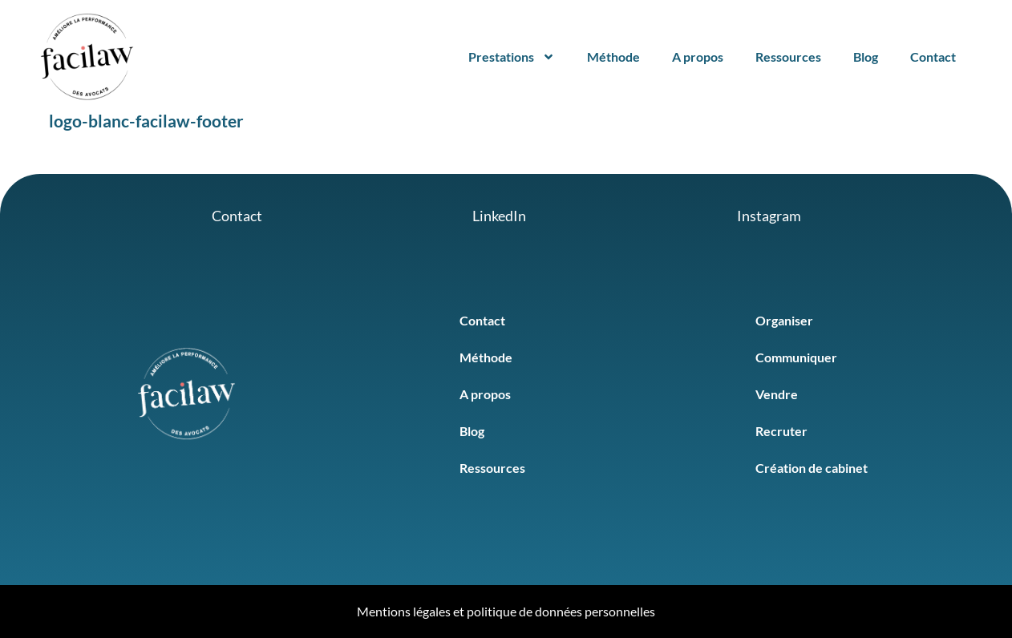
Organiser (784, 320)
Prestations (511, 56)
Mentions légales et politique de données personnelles (506, 611)
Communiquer (796, 357)
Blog (865, 56)
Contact (933, 56)
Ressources (788, 56)
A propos (697, 56)
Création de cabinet (811, 467)
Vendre (776, 394)
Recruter (781, 430)
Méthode (613, 56)
